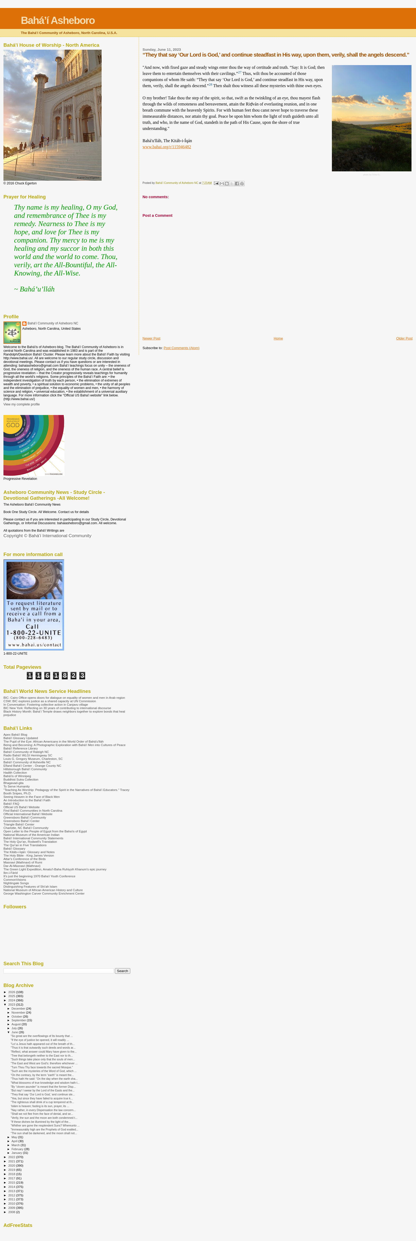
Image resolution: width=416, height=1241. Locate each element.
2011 (12, 1199)
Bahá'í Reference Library (20, 748)
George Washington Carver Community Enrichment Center (44, 893)
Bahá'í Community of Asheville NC (27, 762)
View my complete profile (21, 404)
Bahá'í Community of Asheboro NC (53, 323)
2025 (12, 996)
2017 (12, 1178)
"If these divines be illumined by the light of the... (41, 1121)
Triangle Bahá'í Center (18, 824)
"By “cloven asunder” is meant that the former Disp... (43, 1086)
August (17, 1024)
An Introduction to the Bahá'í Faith (26, 800)
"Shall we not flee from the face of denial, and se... (42, 1113)
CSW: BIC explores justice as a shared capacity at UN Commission (49, 701)
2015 (12, 1182)
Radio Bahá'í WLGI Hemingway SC (27, 755)
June (15, 1032)
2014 (12, 1186)
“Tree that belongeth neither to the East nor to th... (42, 1055)
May (15, 1137)
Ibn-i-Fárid (10, 872)
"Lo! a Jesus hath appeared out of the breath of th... (43, 1043)
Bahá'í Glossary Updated (20, 738)
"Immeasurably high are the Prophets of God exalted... (44, 1129)
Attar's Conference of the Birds (24, 859)
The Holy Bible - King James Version (28, 855)
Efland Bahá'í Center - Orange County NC (32, 765)
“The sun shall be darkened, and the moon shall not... (44, 1133)
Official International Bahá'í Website (28, 814)
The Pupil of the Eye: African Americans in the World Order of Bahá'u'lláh (53, 741)
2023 (12, 1004)
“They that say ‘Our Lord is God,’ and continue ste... (43, 1094)
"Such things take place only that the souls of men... (43, 1059)
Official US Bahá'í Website (21, 807)
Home (278, 338)
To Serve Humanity (16, 786)
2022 (12, 1157)
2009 (12, 1207)
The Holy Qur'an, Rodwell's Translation (30, 841)
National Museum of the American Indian (31, 834)
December (19, 1008)
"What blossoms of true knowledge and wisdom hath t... (45, 1082)
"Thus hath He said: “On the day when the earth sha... (44, 1078)
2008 (12, 1212)
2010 (12, 1203)
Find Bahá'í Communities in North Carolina (32, 810)
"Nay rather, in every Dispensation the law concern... (43, 1110)
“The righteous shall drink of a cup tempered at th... (42, 1102)
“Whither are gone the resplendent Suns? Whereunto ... (45, 1125)
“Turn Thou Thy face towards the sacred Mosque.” (42, 1067)
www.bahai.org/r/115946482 (166, 147)
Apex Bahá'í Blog (15, 734)
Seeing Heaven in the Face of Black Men (31, 796)
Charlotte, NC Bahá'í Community (26, 827)
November (19, 1012)
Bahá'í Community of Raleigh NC (26, 751)
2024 (12, 1000)
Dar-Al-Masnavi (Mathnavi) (21, 865)
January (17, 1152)
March (16, 1145)
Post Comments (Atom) (182, 348)
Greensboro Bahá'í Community (24, 817)
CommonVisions (14, 879)
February (18, 1149)
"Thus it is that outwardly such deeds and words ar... (43, 1047)
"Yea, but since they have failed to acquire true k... (42, 1098)
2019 (12, 1169)
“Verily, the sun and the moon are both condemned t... (44, 1117)
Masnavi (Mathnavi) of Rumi (22, 862)
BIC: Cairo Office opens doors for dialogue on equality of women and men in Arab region (64, 697)
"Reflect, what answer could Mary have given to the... (44, 1051)
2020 (12, 1165)
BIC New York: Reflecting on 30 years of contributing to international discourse (57, 708)
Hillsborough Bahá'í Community (25, 769)
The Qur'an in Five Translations (24, 845)
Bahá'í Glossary (14, 848)
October (17, 1016)
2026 (12, 992)
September (19, 1020)
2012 (12, 1195)
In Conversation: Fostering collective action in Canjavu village (45, 704)
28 (210, 84)
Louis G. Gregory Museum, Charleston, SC (33, 758)
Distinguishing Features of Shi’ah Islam (30, 886)
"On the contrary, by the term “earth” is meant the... (42, 1075)
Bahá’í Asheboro (57, 20)
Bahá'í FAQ (11, 803)
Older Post (404, 338)
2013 (12, 1191)
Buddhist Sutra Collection (20, 779)
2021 (12, 1161)
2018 (12, 1174)
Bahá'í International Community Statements (33, 838)
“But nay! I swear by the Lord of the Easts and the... (43, 1090)
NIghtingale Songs (16, 883)
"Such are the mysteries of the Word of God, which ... (44, 1071)
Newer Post (151, 338)
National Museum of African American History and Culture (43, 890)
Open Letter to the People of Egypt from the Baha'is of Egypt (45, 831)
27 (239, 72)
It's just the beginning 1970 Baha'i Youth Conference (39, 876)
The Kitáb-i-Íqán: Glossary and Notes (29, 852)
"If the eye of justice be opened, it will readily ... (40, 1039)
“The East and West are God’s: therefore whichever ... (44, 1063)
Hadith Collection (15, 772)
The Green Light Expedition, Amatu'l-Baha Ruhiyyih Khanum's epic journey (54, 869)
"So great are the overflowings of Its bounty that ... (42, 1035)
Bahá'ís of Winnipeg (17, 776)
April (15, 1141)
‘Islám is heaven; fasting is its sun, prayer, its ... (40, 1106)
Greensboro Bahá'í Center (21, 821)
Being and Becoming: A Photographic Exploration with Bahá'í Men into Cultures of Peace (64, 745)
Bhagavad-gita (13, 783)
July (15, 1028)
